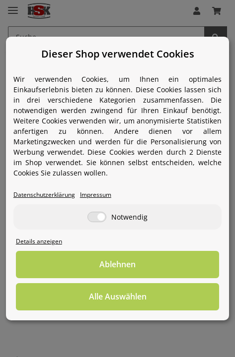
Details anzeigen (39, 241)
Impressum (95, 194)
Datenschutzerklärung (44, 194)
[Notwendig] (96, 217)
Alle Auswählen (118, 296)
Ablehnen (117, 264)
